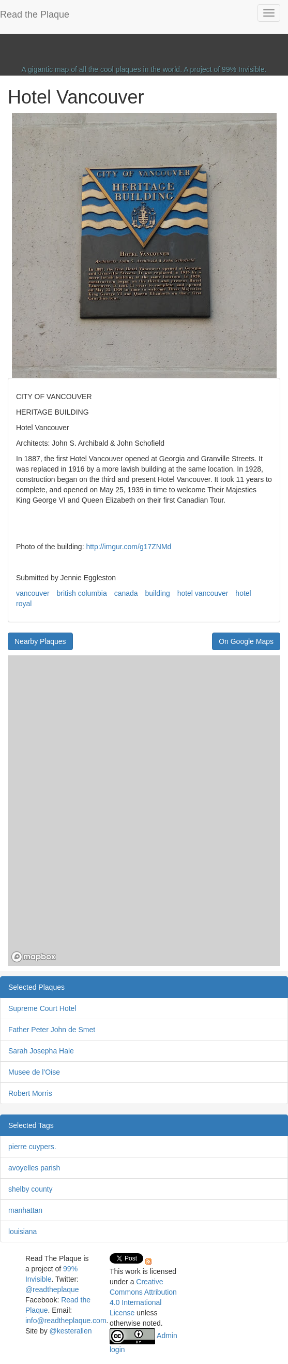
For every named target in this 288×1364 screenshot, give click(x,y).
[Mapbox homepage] (33, 957)
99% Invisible (243, 69)
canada (126, 593)
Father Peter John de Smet (51, 1029)
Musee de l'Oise (34, 1072)
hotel (243, 593)
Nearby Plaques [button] (40, 641)
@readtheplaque (52, 1289)
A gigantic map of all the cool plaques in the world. (102, 69)
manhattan (25, 1210)
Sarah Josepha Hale (41, 1051)
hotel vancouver (203, 593)
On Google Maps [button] (246, 641)
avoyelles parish (34, 1168)
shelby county (30, 1189)
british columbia (81, 593)
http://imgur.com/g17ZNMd (128, 546)
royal (24, 603)
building (157, 593)
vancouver (33, 593)
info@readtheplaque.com (66, 1320)
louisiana (22, 1231)
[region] (144, 810)
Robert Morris (30, 1093)
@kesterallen (71, 1331)
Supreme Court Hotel (42, 1008)
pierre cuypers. (32, 1146)
